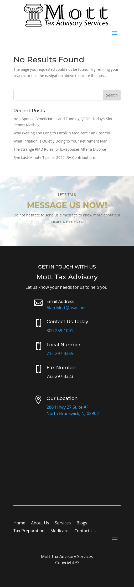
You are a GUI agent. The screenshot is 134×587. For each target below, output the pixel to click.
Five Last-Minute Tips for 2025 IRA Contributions (54, 157)
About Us (40, 523)
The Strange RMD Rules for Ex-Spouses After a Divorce (59, 149)
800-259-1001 (60, 330)
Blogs (81, 523)
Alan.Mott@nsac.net (66, 308)
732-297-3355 (60, 353)
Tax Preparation (29, 531)
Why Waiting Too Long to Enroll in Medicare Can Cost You (62, 132)
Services (63, 523)
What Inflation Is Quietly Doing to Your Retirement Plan (60, 141)
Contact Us (85, 531)
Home (19, 523)
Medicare (59, 531)
